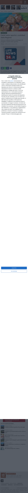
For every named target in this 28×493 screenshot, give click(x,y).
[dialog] (14, 246)
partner (12, 80)
